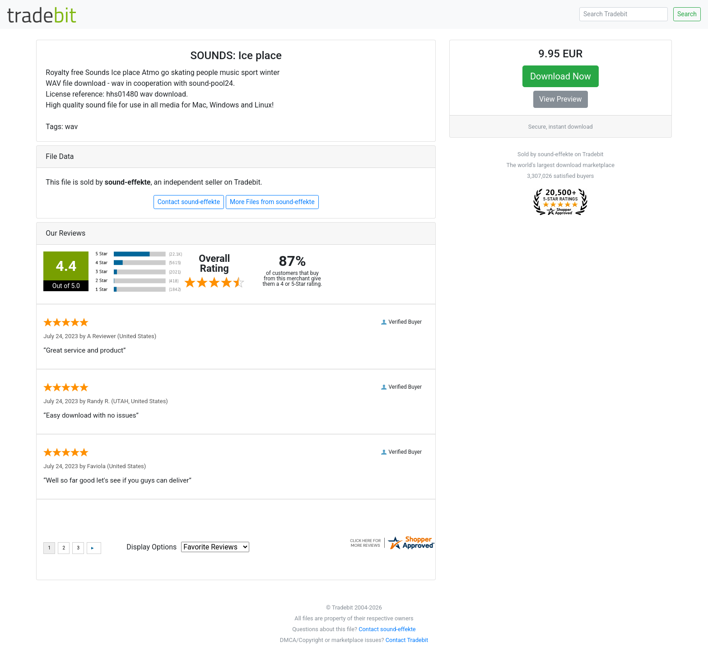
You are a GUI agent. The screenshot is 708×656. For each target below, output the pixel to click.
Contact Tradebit (407, 640)
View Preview (560, 99)
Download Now (560, 76)
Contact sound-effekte (189, 201)
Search (687, 14)
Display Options (151, 547)
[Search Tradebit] (623, 14)
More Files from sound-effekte (272, 201)
